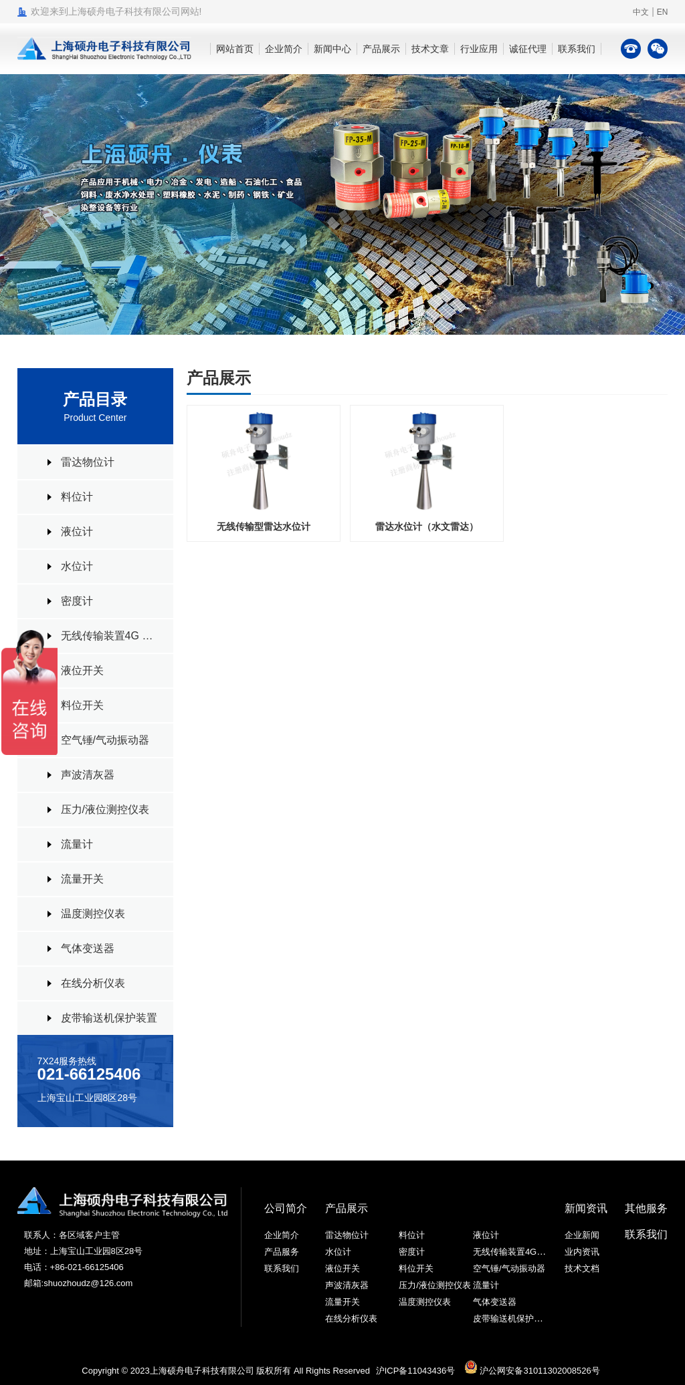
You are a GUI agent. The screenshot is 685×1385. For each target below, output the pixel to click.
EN (662, 12)
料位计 (77, 496)
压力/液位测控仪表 (105, 809)
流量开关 (82, 879)
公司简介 (285, 1208)
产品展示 (346, 1208)
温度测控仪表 (93, 913)
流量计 (77, 844)
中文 (641, 12)
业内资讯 (582, 1252)
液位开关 (82, 670)
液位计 (77, 531)
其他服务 (646, 1208)
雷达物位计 (87, 462)
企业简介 (281, 1235)
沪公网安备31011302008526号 (532, 1371)
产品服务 (281, 1252)
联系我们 (281, 1268)
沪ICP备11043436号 (416, 1371)
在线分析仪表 (93, 983)
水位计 (77, 566)
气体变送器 (87, 948)
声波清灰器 (87, 774)
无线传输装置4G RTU (110, 635)
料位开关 (82, 705)
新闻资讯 (586, 1208)
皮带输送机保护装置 (109, 1018)
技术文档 (582, 1268)
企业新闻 (582, 1235)
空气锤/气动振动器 (105, 740)
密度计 (77, 601)
